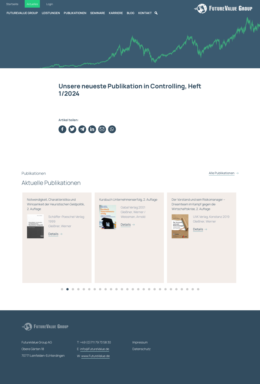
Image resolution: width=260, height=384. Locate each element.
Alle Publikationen (222, 178)
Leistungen (51, 13)
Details (93, 236)
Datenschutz (141, 349)
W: (93, 356)
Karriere (116, 13)
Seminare (97, 13)
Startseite (12, 4)
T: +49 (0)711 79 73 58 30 (94, 342)
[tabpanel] (98, 240)
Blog (130, 13)
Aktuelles (32, 4)
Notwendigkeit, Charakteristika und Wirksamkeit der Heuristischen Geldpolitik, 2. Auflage (96, 222)
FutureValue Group (22, 13)
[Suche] (156, 13)
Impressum (140, 342)
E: (93, 349)
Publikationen (75, 13)
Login (49, 4)
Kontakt (145, 13)
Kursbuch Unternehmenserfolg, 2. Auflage (168, 218)
